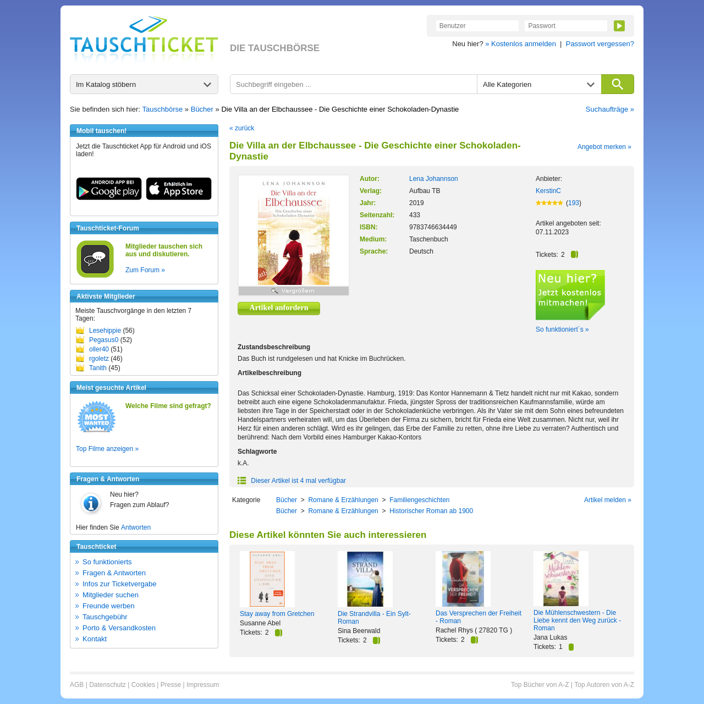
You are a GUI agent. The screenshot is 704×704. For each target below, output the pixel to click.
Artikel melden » (607, 500)
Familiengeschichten (419, 500)
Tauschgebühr (105, 617)
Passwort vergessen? (600, 44)
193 (573, 203)
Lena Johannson (433, 179)
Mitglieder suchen (110, 595)
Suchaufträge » (610, 109)
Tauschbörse (162, 109)
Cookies (143, 685)
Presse (171, 685)
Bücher (202, 109)
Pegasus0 (103, 340)
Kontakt (94, 639)
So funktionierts (107, 562)
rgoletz (99, 358)
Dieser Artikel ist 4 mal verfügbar (292, 481)
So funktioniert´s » (562, 329)
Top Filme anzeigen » (107, 449)
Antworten (136, 527)
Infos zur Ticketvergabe (119, 584)
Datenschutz (107, 685)
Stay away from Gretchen (277, 614)
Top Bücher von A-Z (540, 685)
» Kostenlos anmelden (520, 44)
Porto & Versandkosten (119, 628)
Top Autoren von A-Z (604, 685)
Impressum (202, 685)
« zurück (241, 128)
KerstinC (548, 191)
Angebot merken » (604, 147)
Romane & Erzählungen (343, 500)
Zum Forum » (145, 270)
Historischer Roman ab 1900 (431, 511)
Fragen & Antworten (114, 573)
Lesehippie (105, 330)
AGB (77, 685)
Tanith (98, 368)
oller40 (99, 349)
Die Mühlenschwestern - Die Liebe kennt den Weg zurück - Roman (577, 620)
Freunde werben (108, 606)
